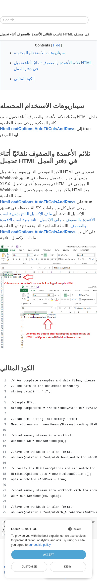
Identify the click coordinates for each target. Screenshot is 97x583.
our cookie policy (40, 545)
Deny (67, 566)
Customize (29, 566)
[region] (48, 446)
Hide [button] (57, 45)
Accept (48, 554)
